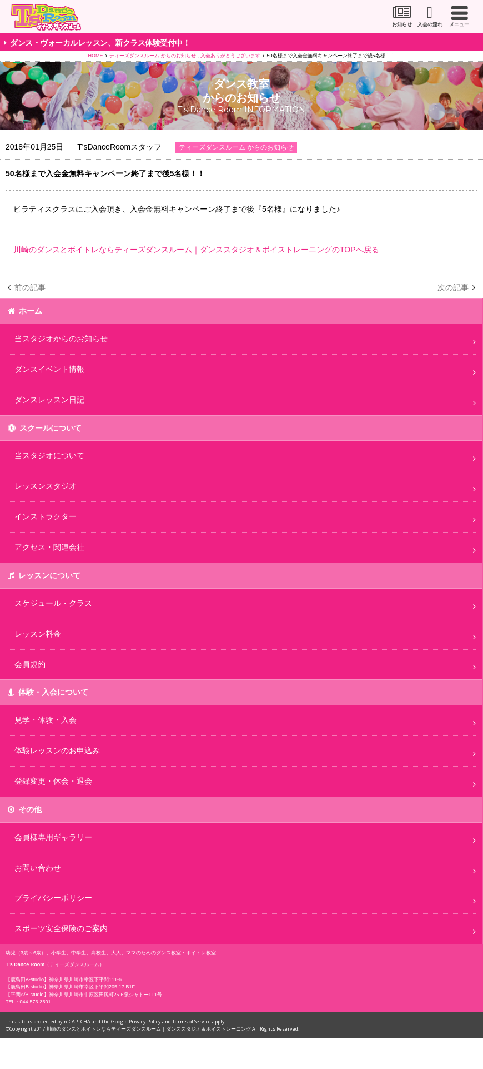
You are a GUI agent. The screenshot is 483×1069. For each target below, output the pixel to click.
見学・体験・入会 (45, 719)
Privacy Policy (145, 1021)
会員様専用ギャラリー (53, 837)
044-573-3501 (35, 1002)
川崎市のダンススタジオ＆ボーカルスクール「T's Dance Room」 (46, 17)
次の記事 (453, 287)
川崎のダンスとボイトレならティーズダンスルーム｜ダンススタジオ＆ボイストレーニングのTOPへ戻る (196, 249)
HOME (95, 55)
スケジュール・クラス (53, 603)
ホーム (30, 310)
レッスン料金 (37, 633)
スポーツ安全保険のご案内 (61, 928)
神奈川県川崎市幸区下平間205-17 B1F (92, 987)
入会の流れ (429, 24)
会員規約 (30, 664)
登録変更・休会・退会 (53, 781)
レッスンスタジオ (45, 485)
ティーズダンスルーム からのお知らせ (152, 55)
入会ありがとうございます (230, 55)
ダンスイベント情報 (49, 369)
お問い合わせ (37, 867)
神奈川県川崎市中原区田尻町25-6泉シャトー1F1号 (106, 994)
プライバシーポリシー (53, 897)
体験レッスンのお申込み (57, 750)
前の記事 (30, 287)
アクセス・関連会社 (49, 547)
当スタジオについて (49, 455)
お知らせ (402, 24)
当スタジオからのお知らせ (61, 338)
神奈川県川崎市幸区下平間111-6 (85, 979)
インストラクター (45, 516)
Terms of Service (191, 1021)
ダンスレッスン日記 (49, 399)
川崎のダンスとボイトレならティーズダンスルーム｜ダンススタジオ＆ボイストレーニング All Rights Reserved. (172, 1028)
